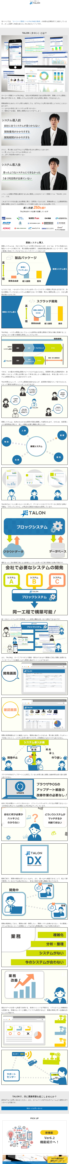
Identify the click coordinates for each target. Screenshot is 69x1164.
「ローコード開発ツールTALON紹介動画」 (26, 21)
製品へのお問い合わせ (34, 1108)
